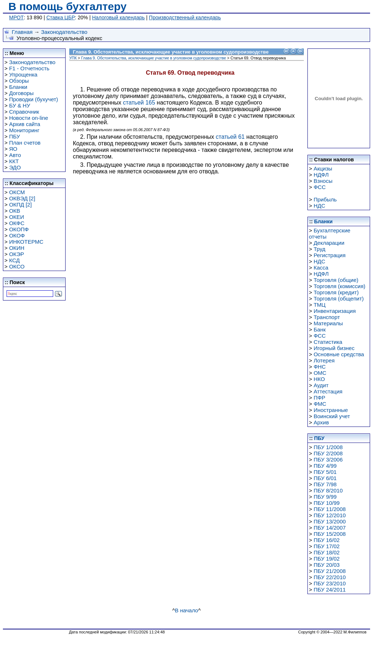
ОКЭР (16, 254)
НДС (319, 206)
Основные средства (339, 354)
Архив (321, 422)
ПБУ (14, 136)
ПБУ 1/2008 (328, 447)
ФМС (320, 404)
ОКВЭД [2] (22, 198)
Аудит (321, 385)
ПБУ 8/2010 (328, 490)
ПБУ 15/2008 (330, 534)
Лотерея (324, 360)
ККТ (14, 161)
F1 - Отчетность (29, 68)
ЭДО (15, 167)
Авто (15, 155)
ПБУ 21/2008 (330, 571)
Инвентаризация (335, 311)
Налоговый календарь (118, 17)
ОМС (320, 373)
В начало (186, 610)
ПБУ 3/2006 (328, 459)
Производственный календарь (185, 17)
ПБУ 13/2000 (330, 521)
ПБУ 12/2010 (330, 515)
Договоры (21, 93)
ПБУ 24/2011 (330, 589)
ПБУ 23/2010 (330, 583)
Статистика (328, 342)
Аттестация (328, 391)
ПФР (319, 397)
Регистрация (330, 255)
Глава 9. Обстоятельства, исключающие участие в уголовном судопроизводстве (153, 58)
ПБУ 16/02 (327, 540)
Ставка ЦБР (60, 17)
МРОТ (16, 17)
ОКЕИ (16, 217)
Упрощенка (23, 74)
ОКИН (16, 248)
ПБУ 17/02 (327, 546)
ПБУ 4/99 (325, 466)
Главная (22, 32)
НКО (319, 379)
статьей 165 (139, 102)
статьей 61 (230, 137)
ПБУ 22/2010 (330, 577)
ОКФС (16, 223)
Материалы (328, 323)
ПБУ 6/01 (325, 478)
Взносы (323, 181)
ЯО (13, 149)
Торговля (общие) (336, 280)
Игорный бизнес (334, 348)
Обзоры (19, 81)
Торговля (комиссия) (339, 286)
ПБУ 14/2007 (330, 528)
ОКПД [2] (20, 204)
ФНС (320, 367)
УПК (73, 58)
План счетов (24, 143)
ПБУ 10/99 (327, 503)
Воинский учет (332, 416)
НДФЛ (321, 175)
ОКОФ (17, 235)
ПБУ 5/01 (325, 472)
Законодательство (64, 32)
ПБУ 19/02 (327, 558)
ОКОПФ (19, 229)
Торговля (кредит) (336, 292)
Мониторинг (24, 130)
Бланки (18, 87)
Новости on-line (28, 118)
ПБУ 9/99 (325, 497)
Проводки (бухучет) (33, 99)
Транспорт (327, 317)
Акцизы (323, 168)
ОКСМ (17, 192)
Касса (321, 267)
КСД (14, 260)
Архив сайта (24, 124)
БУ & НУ (19, 105)
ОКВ (14, 211)
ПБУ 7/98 (325, 484)
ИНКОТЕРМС (26, 242)
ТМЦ (320, 305)
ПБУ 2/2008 (328, 453)
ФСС (320, 187)
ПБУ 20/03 (327, 565)
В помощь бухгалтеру (67, 6)
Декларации (329, 243)
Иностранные (331, 410)
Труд (319, 249)
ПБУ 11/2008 (330, 509)
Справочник (24, 112)
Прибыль (325, 199)
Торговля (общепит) (339, 298)
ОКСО (16, 266)
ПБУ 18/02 (327, 552)
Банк (320, 329)
